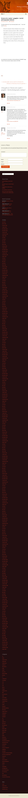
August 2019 (4, 359)
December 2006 (5, 621)
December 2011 (5, 518)
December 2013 (5, 476)
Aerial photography (3, 133)
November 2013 (5, 478)
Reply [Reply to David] (9, 103)
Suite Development (5, 761)
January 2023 (4, 289)
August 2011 (4, 525)
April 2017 (3, 408)
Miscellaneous (4, 725)
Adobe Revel (4, 663)
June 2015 (4, 445)
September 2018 (5, 378)
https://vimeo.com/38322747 (12, 121)
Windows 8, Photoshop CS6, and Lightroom (17, 83)
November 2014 (5, 457)
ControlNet (4, 680)
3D (2, 656)
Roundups (4, 751)
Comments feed (5, 787)
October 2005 (4, 645)
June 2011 (4, 528)
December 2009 (5, 559)
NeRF (3, 733)
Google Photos (4, 701)
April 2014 (3, 470)
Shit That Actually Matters (6, 754)
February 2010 (4, 556)
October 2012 (4, 501)
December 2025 (5, 228)
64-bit (3, 658)
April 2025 (3, 242)
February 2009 (4, 576)
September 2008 (5, 585)
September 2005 (5, 647)
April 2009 (3, 573)
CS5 (3, 683)
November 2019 (5, 354)
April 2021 (3, 325)
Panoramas (4, 737)
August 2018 (4, 380)
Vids (3, 773)
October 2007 (4, 604)
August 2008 (4, 587)
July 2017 (3, 402)
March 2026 (4, 223)
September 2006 (5, 626)
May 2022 (3, 302)
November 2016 (5, 416)
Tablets (3, 763)
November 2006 (5, 623)
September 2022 (5, 296)
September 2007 (5, 606)
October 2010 (4, 542)
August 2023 (4, 277)
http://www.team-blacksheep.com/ (13, 100)
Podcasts (3, 745)
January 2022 (4, 309)
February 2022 (4, 308)
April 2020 (3, 346)
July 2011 (3, 526)
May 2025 (3, 240)
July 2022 (3, 299)
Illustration (4, 709)
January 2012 (4, 516)
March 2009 (4, 575)
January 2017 (4, 413)
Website (2, 164)
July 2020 (3, 340)
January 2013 (4, 495)
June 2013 (4, 487)
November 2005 (5, 644)
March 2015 (4, 451)
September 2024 (5, 254)
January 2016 (4, 433)
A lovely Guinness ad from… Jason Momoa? (7, 205)
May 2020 (3, 344)
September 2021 (5, 316)
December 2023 (5, 270)
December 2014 (5, 456)
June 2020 (4, 342)
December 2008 (5, 580)
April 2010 (3, 552)
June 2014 (4, 466)
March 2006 (4, 637)
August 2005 (4, 649)
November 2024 (5, 251)
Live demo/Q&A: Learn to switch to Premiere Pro (12, 82)
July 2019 (3, 361)
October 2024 (4, 252)
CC (2, 676)
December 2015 (5, 435)
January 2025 (4, 247)
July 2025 (3, 237)
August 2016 (4, 421)
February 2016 (4, 432)
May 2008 (3, 592)
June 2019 (4, 363)
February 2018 (4, 390)
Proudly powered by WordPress (14, 795)
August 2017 (4, 401)
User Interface (4, 771)
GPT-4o (3, 702)
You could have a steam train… (7, 189)
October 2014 (4, 459)
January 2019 (4, 371)
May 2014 (3, 468)
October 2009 (4, 563)
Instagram (4, 714)
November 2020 (5, 333)
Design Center (4, 690)
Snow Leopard (4, 759)
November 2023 (5, 271)
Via (2, 75)
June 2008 (4, 590)
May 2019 (3, 364)
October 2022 (4, 294)
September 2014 (5, 461)
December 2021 (5, 311)
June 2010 (4, 549)
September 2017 (5, 399)
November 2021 (5, 313)
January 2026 (4, 227)
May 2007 (3, 613)
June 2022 (4, 301)
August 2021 (4, 318)
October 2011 (4, 521)
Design (3, 689)
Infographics (4, 713)
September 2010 (5, 544)
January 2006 (4, 640)
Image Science (4, 711)
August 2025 (4, 235)
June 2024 (4, 259)
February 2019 (4, 370)
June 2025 (4, 239)
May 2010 (3, 551)
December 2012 (5, 497)
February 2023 (4, 287)
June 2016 (4, 425)
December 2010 (5, 538)
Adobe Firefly (4, 659)
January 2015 (4, 454)
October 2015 (4, 439)
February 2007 (4, 618)
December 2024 (5, 249)
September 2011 (5, 523)
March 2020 (4, 347)
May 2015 (3, 447)
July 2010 (3, 547)
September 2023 (5, 275)
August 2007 (4, 607)
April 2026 (3, 221)
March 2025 (4, 244)
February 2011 (4, 535)
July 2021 (3, 320)
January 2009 (4, 578)
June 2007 (4, 611)
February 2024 (4, 266)
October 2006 (4, 625)
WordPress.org (4, 789)
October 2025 (4, 232)
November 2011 (5, 519)
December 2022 (5, 290)
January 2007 (4, 619)
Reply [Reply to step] (9, 124)
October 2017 (4, 397)
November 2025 (5, 230)
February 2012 (4, 514)
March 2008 (4, 595)
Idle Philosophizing (5, 707)
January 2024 (4, 268)
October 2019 (4, 356)
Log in (3, 783)
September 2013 (5, 482)
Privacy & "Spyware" (5, 747)
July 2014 (3, 464)
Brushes (3, 675)
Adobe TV (3, 664)
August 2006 (4, 628)
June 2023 (4, 280)
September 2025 (5, 234)
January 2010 (4, 557)
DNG (3, 692)
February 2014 (4, 473)
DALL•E (3, 687)
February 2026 (4, 225)
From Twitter (4, 697)
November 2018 (5, 375)
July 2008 (3, 588)
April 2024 (3, 263)
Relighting (4, 749)
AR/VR (3, 670)
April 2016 (3, 428)
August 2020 (4, 339)
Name (2, 159)
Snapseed (4, 756)
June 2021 (4, 321)
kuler (3, 720)
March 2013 (4, 492)
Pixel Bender (4, 744)
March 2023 (4, 285)
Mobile (3, 726)
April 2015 (3, 449)
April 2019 (3, 366)
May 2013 (3, 488)
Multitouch (4, 732)
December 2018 (5, 373)
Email (2, 161)
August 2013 (4, 483)
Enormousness (4, 694)
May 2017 (3, 406)
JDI (2, 718)
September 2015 (5, 440)
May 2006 (3, 633)
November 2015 (5, 437)
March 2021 (4, 327)
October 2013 (4, 480)
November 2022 (5, 292)
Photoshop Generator (6, 740)
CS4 (3, 682)
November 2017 (5, 395)
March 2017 (4, 409)
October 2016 (4, 418)
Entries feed (4, 785)
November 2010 (5, 540)
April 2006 (3, 635)
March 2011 (4, 533)
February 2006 (4, 638)
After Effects (4, 666)
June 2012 (4, 507)
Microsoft (3, 723)
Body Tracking (4, 673)
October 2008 (4, 583)
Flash (3, 695)
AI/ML (3, 668)
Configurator (4, 678)
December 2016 (5, 414)
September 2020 (5, 337)
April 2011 (3, 532)
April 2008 (3, 594)
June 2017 (4, 404)
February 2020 (4, 349)
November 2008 (5, 582)
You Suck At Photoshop (6, 776)
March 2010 (4, 554)
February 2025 (4, 246)
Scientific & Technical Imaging (7, 752)
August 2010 (4, 545)
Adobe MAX (4, 661)
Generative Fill (4, 699)
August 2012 (4, 504)
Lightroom (4, 721)
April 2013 (3, 490)
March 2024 (4, 265)
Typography (4, 766)
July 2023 (3, 278)
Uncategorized (4, 768)
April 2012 (3, 511)
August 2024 (4, 256)
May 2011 (3, 530)
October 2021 (4, 315)
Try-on (3, 764)
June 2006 (4, 631)
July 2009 (3, 568)
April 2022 (3, 304)
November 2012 (5, 499)
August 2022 (4, 297)
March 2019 (4, 368)
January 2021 (4, 330)
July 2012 (3, 506)
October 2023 (4, 273)
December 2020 (5, 332)
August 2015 (4, 442)
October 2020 (4, 335)
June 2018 (4, 383)
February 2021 (4, 328)
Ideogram (3, 706)
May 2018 (3, 385)
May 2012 (3, 509)
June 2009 (4, 569)
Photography (12, 21)
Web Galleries (4, 775)
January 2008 (4, 599)
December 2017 (5, 394)
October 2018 (4, 377)
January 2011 (4, 537)
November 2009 (5, 561)
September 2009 (5, 564)
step (2, 111)
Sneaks (3, 757)
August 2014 (4, 463)
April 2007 (3, 614)
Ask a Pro (3, 671)
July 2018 (3, 382)
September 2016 (5, 420)
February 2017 (4, 411)
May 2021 (3, 323)
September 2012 (5, 502)
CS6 (3, 685)
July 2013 (3, 485)
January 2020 (4, 351)
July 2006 (3, 630)
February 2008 (4, 597)
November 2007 (5, 602)
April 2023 (3, 284)
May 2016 (3, 426)
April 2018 (3, 387)
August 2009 (4, 566)
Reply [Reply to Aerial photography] (9, 138)
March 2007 (4, 616)
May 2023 (3, 282)
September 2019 (5, 358)
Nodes (3, 735)
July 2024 (3, 258)
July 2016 (3, 423)
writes (5, 25)
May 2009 (3, 571)
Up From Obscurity (5, 769)
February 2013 (4, 494)
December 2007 (5, 600)
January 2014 (4, 475)
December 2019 (5, 352)
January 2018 (4, 392)
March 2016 (4, 430)
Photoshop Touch (5, 742)
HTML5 (3, 704)
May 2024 (3, 261)
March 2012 (4, 513)
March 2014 (4, 471)
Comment (3, 151)
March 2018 (4, 389)
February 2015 (4, 452)
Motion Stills (4, 728)
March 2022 (4, 306)
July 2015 (3, 444)
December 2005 (5, 642)
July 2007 (3, 609)
